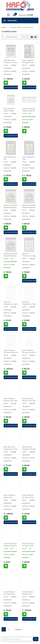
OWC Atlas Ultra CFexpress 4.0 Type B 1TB (10, 449)
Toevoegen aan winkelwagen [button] (6, 83)
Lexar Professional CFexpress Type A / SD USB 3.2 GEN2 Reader (10, 547)
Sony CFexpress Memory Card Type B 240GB (29, 400)
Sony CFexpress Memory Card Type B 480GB (10, 400)
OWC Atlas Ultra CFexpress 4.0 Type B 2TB (10, 62)
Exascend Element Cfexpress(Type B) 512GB (28, 111)
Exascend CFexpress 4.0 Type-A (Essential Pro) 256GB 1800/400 (29, 305)
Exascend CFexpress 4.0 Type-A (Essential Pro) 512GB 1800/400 (11, 305)
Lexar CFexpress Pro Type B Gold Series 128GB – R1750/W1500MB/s (28, 63)
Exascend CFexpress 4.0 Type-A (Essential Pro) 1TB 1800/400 (29, 257)
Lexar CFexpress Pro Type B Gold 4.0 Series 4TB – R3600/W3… (10, 353)
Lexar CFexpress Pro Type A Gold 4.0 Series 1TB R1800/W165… (29, 353)
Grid (32, 37)
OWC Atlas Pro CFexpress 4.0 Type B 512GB (29, 449)
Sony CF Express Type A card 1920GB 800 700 (9, 497)
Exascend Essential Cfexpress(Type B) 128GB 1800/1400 (10, 256)
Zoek (8, 15)
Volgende (18, 626)
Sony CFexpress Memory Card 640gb (27, 590)
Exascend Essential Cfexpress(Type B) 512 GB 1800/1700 (10, 207)
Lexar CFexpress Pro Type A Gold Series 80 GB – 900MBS (28, 498)
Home (4, 27)
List (34, 37)
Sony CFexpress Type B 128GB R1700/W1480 (9, 111)
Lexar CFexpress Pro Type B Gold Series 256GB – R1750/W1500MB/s (10, 591)
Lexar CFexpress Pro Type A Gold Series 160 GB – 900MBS (28, 547)
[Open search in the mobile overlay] (20, 635)
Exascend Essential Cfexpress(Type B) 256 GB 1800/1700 (29, 207)
